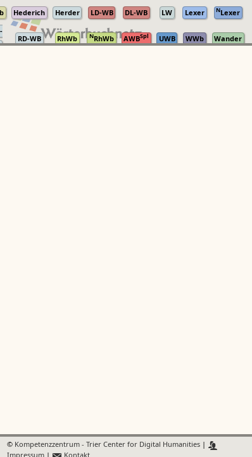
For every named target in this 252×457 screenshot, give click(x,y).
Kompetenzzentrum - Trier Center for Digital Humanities (107, 445)
